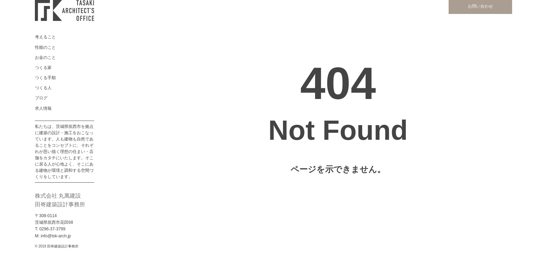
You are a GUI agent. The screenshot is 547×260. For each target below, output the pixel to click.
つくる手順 (45, 77)
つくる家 (43, 67)
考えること (45, 37)
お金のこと (45, 57)
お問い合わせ (480, 6)
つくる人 (43, 87)
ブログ (41, 97)
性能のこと (45, 47)
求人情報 (43, 108)
